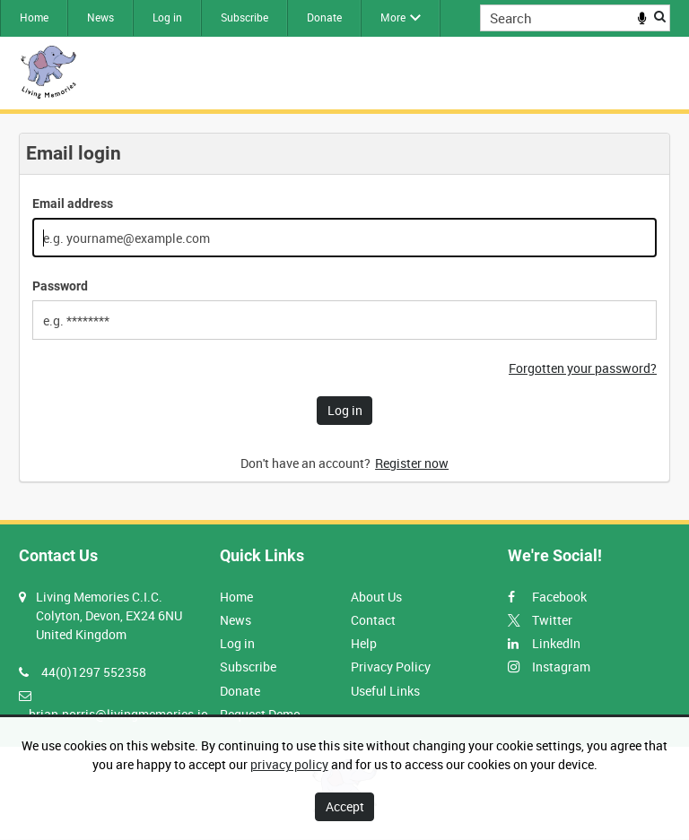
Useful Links (385, 690)
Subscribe (244, 17)
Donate (324, 17)
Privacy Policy (391, 666)
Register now (412, 463)
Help (364, 643)
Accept (345, 806)
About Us (376, 596)
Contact (373, 619)
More (393, 17)
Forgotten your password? (583, 368)
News (100, 17)
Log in (167, 17)
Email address (72, 203)
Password (60, 286)
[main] (344, 317)
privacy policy (289, 764)
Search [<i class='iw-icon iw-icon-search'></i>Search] (660, 16)
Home (34, 17)
